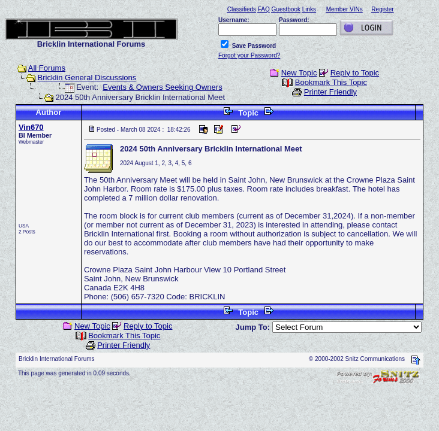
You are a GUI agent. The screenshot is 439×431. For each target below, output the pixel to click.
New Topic (299, 72)
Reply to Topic (354, 72)
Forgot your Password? (249, 55)
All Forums (46, 67)
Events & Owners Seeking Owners (162, 87)
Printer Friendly (330, 91)
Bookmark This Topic (331, 82)
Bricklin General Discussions (87, 77)
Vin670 (31, 127)
